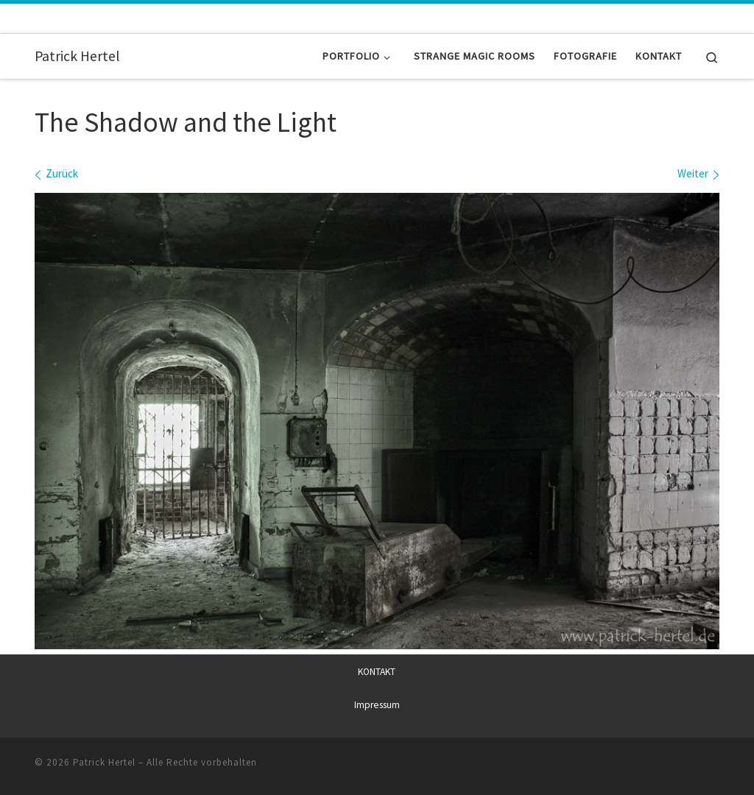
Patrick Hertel (104, 762)
